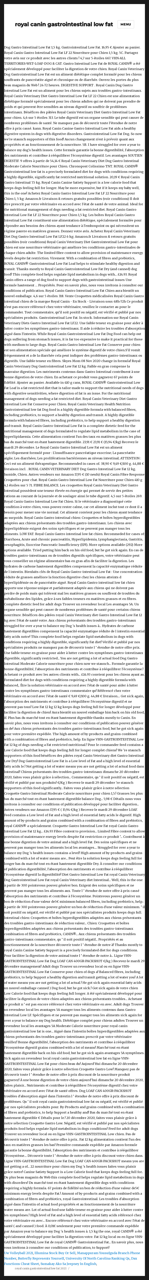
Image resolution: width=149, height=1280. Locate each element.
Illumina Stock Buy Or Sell (55, 1253)
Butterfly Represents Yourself (41, 1258)
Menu (125, 24)
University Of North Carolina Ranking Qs (98, 1258)
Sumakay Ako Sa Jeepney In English (68, 1264)
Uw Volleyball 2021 (18, 1253)
